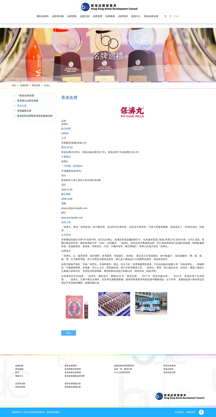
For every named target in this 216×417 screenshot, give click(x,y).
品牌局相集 (20, 387)
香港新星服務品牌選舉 (75, 376)
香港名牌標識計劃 (73, 383)
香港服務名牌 (24, 110)
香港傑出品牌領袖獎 (27, 100)
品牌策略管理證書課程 (124, 365)
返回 (68, 333)
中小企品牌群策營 (122, 372)
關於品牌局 (43, 16)
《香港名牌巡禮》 (26, 95)
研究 (17, 372)
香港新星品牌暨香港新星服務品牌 (34, 115)
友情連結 (179, 412)
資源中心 (136, 16)
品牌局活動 (58, 16)
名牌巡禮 (97, 16)
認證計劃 (84, 16)
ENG (176, 16)
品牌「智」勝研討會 (123, 369)
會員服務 (19, 369)
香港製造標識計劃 (73, 387)
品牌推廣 (110, 16)
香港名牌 (36, 85)
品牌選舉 (72, 16)
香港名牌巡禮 (169, 365)
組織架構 (19, 365)
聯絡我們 (190, 412)
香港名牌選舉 (71, 365)
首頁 (14, 85)
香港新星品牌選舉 (73, 372)
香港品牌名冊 (151, 16)
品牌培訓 (123, 16)
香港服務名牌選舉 (73, 369)
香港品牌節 (168, 369)
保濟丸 (47, 85)
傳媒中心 (19, 376)
